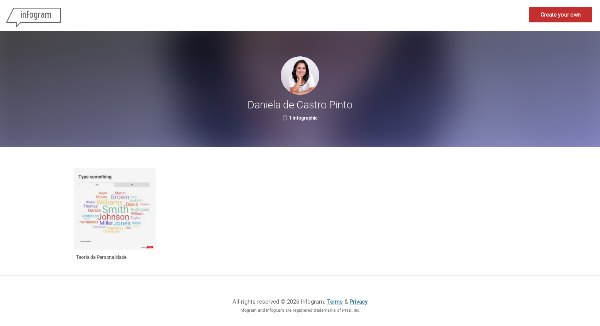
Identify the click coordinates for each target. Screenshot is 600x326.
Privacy (358, 301)
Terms (335, 301)
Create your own (561, 14)
